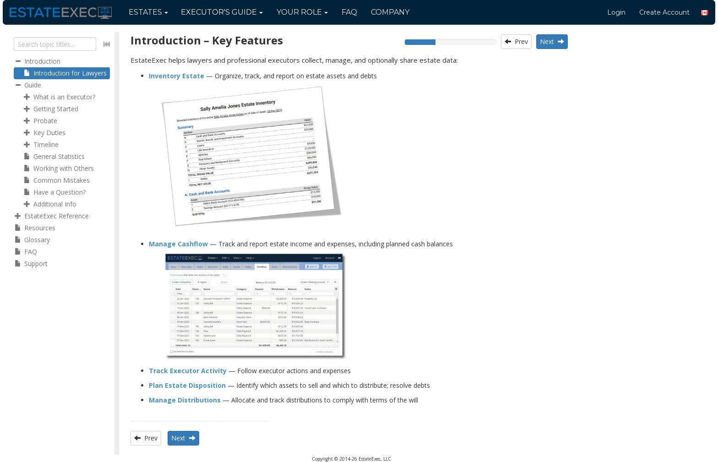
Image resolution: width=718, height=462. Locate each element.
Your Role (302, 12)
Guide (222, 12)
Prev (516, 41)
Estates (148, 12)
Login (616, 12)
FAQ (349, 12)
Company (390, 12)
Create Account (664, 12)
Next (552, 41)
